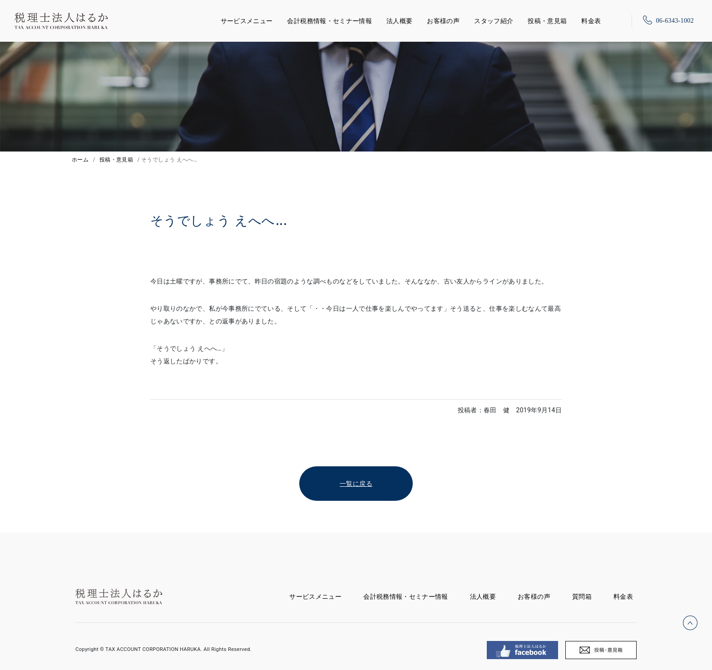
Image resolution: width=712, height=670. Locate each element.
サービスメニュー (247, 19)
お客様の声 (443, 20)
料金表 (591, 20)
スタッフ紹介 (493, 20)
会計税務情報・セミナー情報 (329, 20)
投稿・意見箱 (547, 20)
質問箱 (582, 596)
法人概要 (399, 20)
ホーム (80, 159)
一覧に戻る (356, 483)
